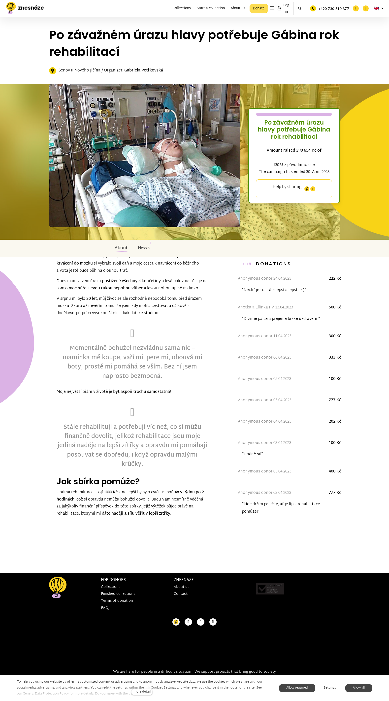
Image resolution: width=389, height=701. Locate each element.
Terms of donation (117, 601)
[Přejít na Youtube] (200, 622)
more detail (142, 692)
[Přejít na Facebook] (176, 622)
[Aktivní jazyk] (379, 8)
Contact (181, 594)
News (144, 249)
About (121, 249)
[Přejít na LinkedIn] (213, 622)
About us (181, 587)
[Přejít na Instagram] (188, 622)
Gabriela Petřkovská (143, 71)
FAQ (104, 608)
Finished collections (118, 594)
